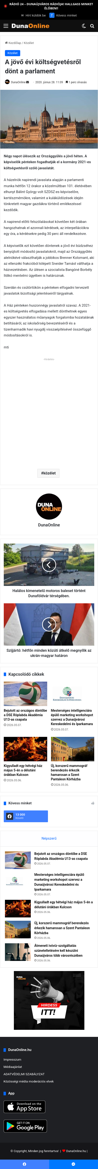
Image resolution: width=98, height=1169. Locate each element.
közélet (49, 473)
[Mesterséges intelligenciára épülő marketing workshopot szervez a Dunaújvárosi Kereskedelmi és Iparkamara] (72, 694)
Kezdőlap (13, 43)
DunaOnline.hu (76, 1151)
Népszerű (49, 838)
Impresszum (12, 1059)
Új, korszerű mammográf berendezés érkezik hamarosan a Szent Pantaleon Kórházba (62, 928)
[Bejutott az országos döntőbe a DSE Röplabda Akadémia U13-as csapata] (25, 694)
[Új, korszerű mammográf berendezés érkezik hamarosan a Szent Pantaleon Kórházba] (72, 749)
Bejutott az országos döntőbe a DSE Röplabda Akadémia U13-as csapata (25, 715)
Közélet (29, 43)
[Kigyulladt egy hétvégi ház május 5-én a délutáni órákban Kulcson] (25, 749)
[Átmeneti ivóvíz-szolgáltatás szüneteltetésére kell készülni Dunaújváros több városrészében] (18, 952)
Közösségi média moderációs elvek (29, 1081)
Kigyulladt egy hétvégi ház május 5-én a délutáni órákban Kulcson (23, 770)
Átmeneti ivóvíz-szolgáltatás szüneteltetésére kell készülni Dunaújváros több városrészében (58, 950)
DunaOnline (18, 82)
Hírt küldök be (33, 15)
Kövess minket (63, 15)
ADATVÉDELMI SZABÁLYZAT (24, 1074)
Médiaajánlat (13, 1067)
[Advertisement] (49, 412)
